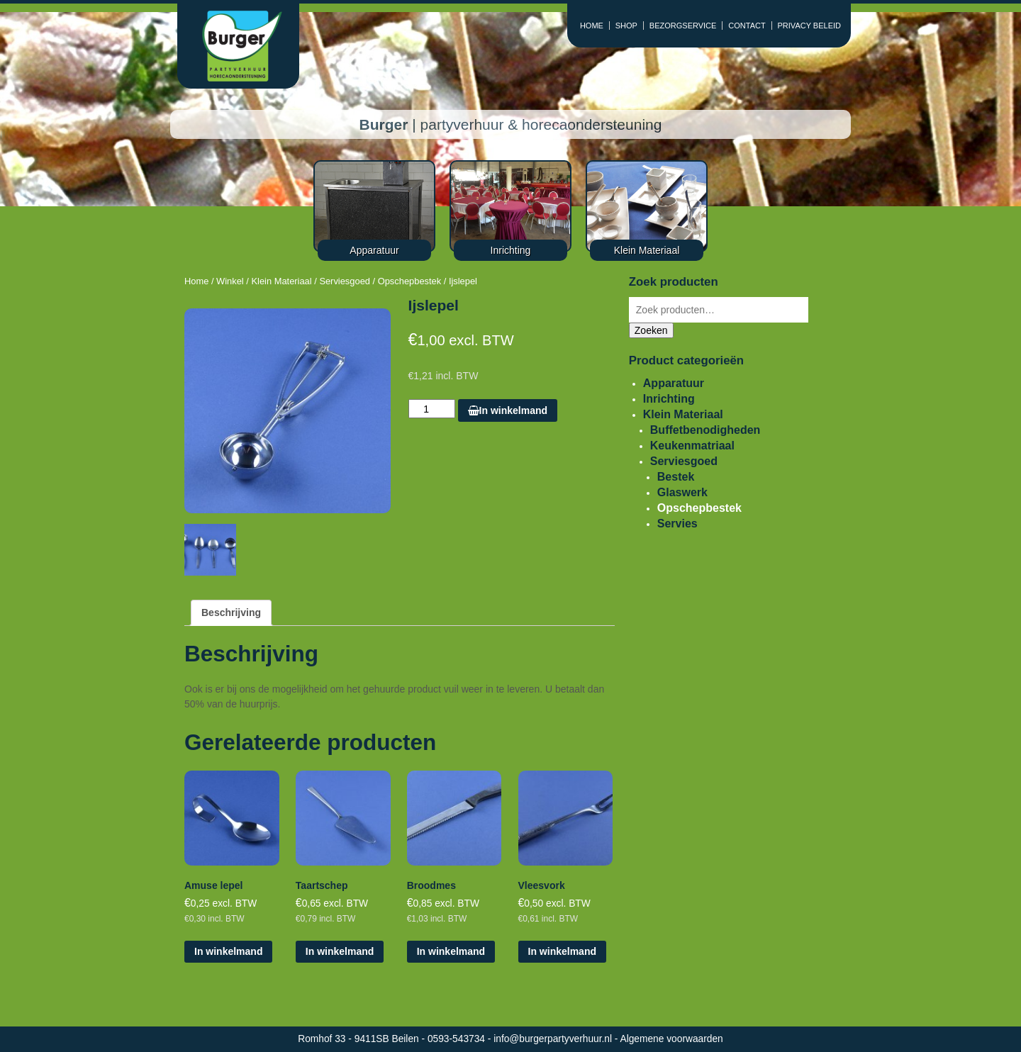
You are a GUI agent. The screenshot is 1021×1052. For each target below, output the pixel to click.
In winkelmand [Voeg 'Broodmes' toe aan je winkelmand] (451, 951)
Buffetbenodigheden (705, 430)
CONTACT (746, 25)
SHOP (626, 25)
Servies (677, 523)
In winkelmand (507, 410)
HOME (591, 25)
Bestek (675, 477)
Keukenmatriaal (692, 446)
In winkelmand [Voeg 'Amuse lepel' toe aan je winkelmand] (228, 951)
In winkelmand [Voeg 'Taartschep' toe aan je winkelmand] (340, 951)
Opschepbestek (409, 281)
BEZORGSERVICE (683, 25)
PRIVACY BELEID (809, 25)
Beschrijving (231, 612)
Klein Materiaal (281, 281)
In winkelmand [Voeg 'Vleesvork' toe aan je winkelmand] (562, 951)
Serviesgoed (344, 281)
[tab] (231, 613)
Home (196, 281)
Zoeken (651, 330)
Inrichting (669, 399)
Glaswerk (682, 492)
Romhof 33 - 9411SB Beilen (359, 1039)
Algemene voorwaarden (671, 1039)
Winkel (230, 281)
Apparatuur (673, 383)
